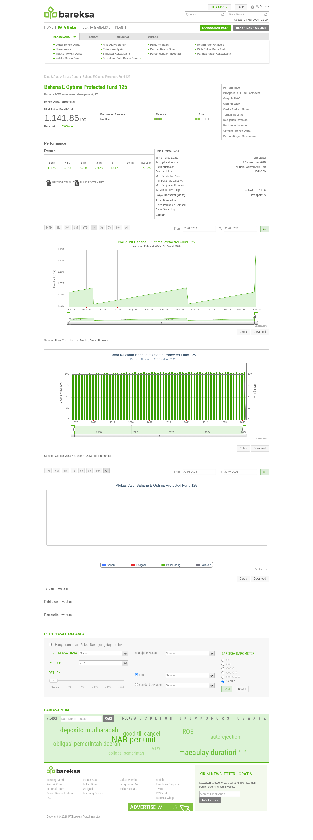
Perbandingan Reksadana (239, 136)
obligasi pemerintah (126, 753)
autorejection (225, 737)
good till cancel (141, 734)
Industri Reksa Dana (69, 53)
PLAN (119, 27)
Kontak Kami (54, 784)
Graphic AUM (231, 103)
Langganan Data (130, 784)
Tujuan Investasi (233, 114)
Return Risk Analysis (210, 44)
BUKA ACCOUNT (220, 7)
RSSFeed (161, 793)
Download (260, 332)
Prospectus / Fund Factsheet (241, 93)
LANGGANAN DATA (215, 27)
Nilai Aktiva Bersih (115, 44)
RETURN (55, 673)
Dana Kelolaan (159, 44)
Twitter (160, 789)
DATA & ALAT (68, 27)
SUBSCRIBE (210, 800)
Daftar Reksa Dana (68, 44)
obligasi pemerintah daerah (86, 744)
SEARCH (52, 718)
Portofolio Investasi (235, 125)
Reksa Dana (70, 77)
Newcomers (63, 49)
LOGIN (241, 7)
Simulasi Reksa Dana (116, 53)
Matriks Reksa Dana (162, 49)
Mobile (160, 780)
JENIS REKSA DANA (63, 653)
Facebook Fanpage (168, 784)
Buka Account (128, 789)
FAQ (49, 798)
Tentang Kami (55, 780)
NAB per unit (134, 739)
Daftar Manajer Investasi (165, 53)
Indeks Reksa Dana (68, 58)
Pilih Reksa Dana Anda (211, 49)
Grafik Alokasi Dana (236, 109)
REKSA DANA (61, 36)
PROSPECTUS (58, 182)
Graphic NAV (231, 98)
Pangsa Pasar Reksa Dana (214, 53)
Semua (230, 681)
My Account (260, 6)
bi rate (240, 751)
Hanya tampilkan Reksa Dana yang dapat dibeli (89, 645)
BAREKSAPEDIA (56, 710)
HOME (48, 27)
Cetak (243, 332)
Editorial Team (55, 789)
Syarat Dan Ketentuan (60, 793)
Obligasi (88, 789)
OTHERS (153, 36)
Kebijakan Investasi (235, 120)
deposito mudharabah (89, 730)
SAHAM (93, 36)
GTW (156, 748)
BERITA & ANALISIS (96, 27)
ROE (187, 731)
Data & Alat (51, 77)
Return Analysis (113, 49)
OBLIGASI (123, 36)
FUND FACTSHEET (88, 182)
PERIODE (55, 663)
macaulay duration (207, 752)
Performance (231, 87)
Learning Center (93, 793)
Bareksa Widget (165, 798)
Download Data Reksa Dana (120, 58)
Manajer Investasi (146, 653)
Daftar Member (129, 780)
